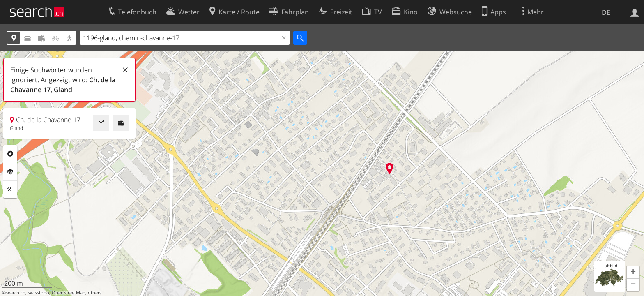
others (94, 293)
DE (606, 12)
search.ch (15, 293)
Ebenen (10, 171)
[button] (633, 272)
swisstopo (38, 293)
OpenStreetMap (68, 293)
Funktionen (10, 189)
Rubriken (10, 153)
